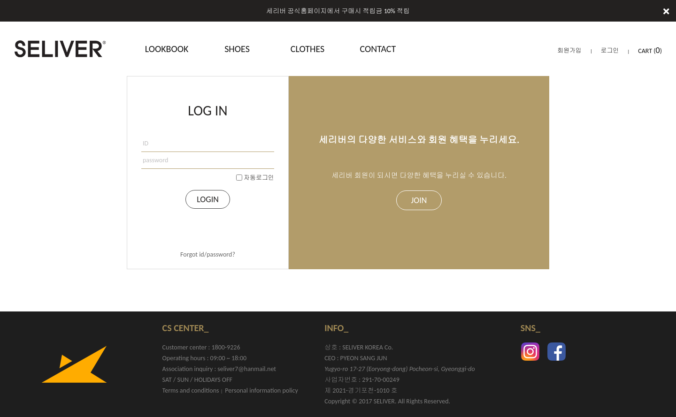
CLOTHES (307, 48)
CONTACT (378, 48)
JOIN (419, 200)
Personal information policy (261, 390)
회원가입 (569, 50)
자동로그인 (259, 177)
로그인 (610, 50)
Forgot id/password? (207, 254)
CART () (650, 51)
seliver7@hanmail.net (246, 369)
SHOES (237, 48)
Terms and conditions (190, 390)
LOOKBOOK (167, 48)
